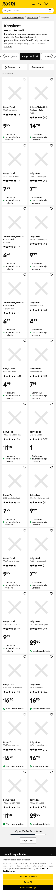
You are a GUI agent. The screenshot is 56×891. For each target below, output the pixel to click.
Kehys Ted (41, 686)
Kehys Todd (14, 109)
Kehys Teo (41, 175)
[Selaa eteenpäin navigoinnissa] (53, 56)
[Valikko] (52, 4)
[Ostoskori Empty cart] (46, 4)
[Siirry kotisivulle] (8, 4)
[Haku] (50, 10)
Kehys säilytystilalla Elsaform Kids (41, 110)
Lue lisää (8, 46)
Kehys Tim (41, 304)
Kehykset (30, 56)
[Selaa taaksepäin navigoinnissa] (3, 56)
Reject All (28, 882)
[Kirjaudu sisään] (33, 4)
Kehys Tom (14, 497)
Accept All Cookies (27, 876)
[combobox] (25, 10)
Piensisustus (32, 17)
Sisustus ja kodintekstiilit (13, 17)
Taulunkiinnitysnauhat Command (14, 239)
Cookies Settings (28, 888)
